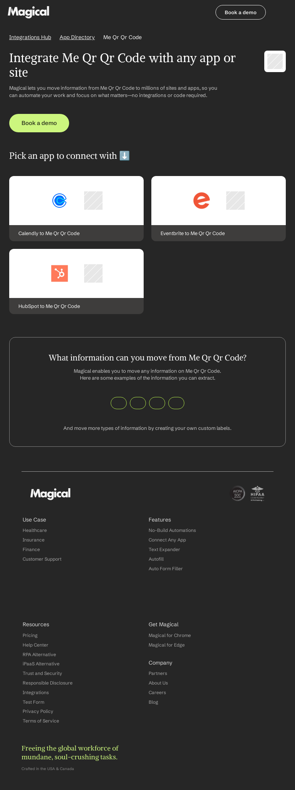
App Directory (77, 37)
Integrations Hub (30, 37)
